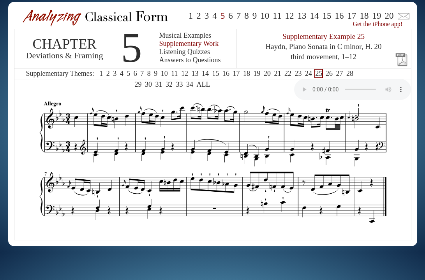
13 (302, 16)
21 (277, 73)
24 (308, 73)
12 (289, 16)
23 (298, 73)
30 (148, 84)
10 (264, 16)
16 (339, 16)
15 (327, 16)
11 (277, 16)
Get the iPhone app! (378, 24)
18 (364, 16)
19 (376, 16)
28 (349, 73)
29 (138, 84)
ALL (203, 84)
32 (169, 84)
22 (287, 73)
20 (389, 16)
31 (158, 84)
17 (351, 16)
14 (314, 16)
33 (179, 84)
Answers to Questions (190, 60)
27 (339, 73)
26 (329, 73)
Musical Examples (185, 35)
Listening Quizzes (184, 52)
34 (189, 84)
